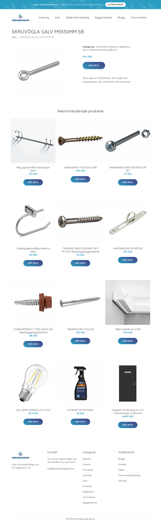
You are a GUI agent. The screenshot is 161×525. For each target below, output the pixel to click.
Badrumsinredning (77, 18)
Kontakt (122, 465)
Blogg (121, 18)
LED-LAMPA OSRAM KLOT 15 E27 (33, 411)
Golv (57, 18)
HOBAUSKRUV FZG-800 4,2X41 (80, 168)
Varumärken (138, 18)
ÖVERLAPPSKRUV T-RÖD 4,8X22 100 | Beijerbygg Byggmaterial (33, 332)
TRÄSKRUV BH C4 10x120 (80, 330)
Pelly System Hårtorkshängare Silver (33, 170)
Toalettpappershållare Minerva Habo (33, 251)
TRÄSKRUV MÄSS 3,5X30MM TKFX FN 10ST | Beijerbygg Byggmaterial (80, 251)
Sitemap (122, 481)
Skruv (85, 50)
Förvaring (88, 470)
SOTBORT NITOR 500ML (80, 411)
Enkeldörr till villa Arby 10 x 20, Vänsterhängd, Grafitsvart (128, 413)
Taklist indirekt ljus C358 (127, 330)
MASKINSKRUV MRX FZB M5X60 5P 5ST (127, 170)
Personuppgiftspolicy (129, 476)
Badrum (114, 47)
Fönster (87, 465)
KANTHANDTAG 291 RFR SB (127, 249)
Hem (14, 38)
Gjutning (87, 476)
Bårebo (113, 50)
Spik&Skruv (124, 47)
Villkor (121, 470)
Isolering (44, 18)
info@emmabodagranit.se (60, 469)
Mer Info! (94, 66)
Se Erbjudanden (115, 4)
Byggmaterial (103, 18)
